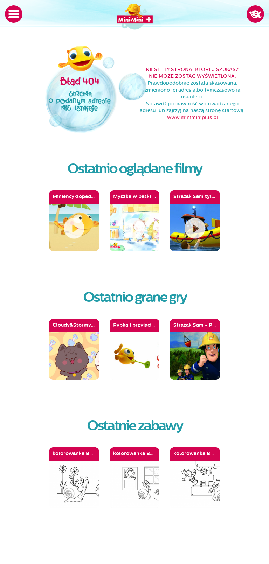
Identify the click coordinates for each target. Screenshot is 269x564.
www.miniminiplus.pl (192, 117)
